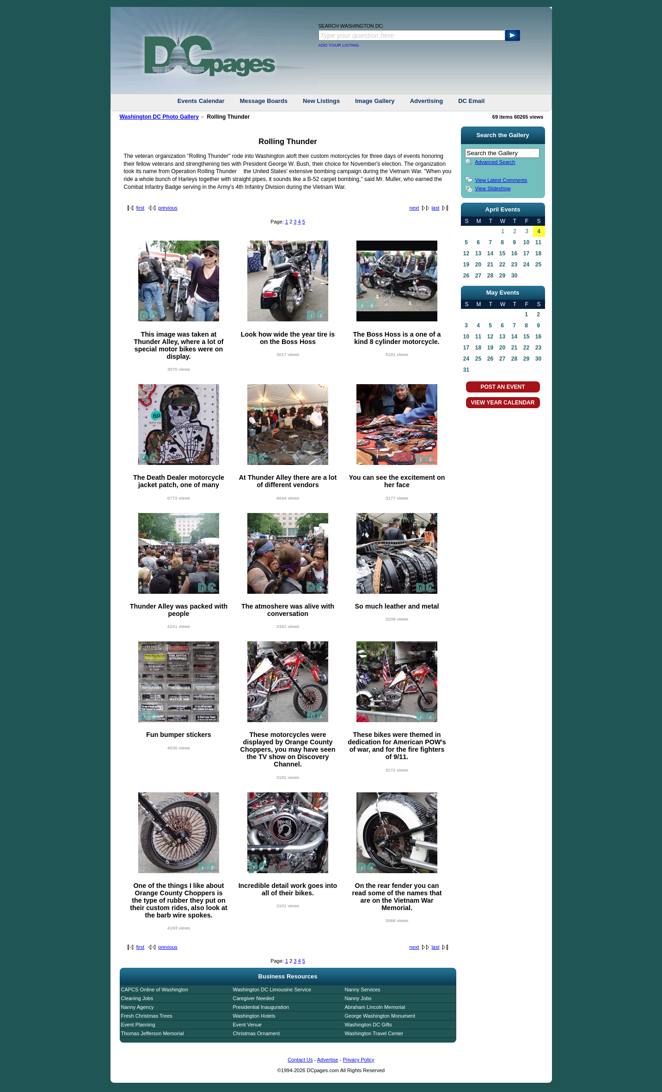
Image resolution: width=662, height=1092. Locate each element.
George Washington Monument (380, 1016)
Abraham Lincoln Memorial (375, 1007)
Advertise (327, 1059)
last (435, 208)
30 (514, 275)
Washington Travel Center (374, 1033)
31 (466, 370)
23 (514, 264)
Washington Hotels (254, 1016)
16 (514, 253)
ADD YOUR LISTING (339, 45)
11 (538, 242)
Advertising (426, 100)
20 (478, 264)
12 (466, 253)
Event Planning (138, 1024)
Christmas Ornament (256, 1033)
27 (478, 275)
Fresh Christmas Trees (146, 1016)
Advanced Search (495, 162)
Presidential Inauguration (261, 1007)
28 (490, 275)
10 (526, 242)
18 (538, 253)
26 (466, 275)
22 (502, 264)
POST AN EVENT (502, 387)
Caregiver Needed (253, 998)
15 (502, 253)
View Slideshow (493, 188)
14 (490, 253)
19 (466, 264)
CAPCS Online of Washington (155, 989)
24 (526, 264)
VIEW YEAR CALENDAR (503, 402)
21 (490, 264)
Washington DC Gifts (368, 1024)
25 (538, 264)
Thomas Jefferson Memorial (152, 1033)
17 (526, 253)
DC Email (471, 100)
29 (502, 275)
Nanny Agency (137, 1007)
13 (478, 253)
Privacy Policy (358, 1059)
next (414, 208)
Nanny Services (362, 989)
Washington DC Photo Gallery (159, 117)
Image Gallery (374, 100)
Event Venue (247, 1024)
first (140, 208)
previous (168, 208)
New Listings (321, 100)
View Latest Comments (501, 180)
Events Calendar (201, 100)
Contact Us (300, 1059)
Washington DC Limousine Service (272, 989)
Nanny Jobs (358, 998)
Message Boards (264, 100)
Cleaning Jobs (137, 998)
